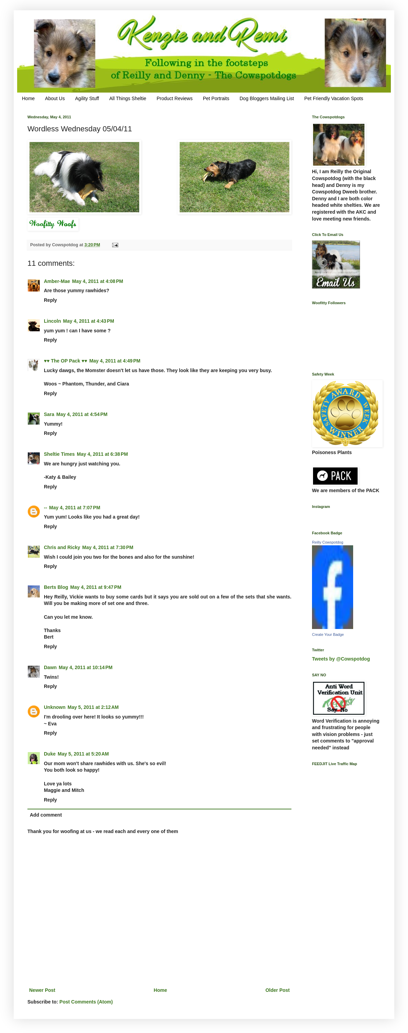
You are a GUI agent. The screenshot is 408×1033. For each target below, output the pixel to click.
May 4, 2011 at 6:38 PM (102, 454)
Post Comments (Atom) (86, 1002)
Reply (50, 300)
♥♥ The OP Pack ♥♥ (65, 361)
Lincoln (52, 321)
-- (45, 507)
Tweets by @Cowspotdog (341, 659)
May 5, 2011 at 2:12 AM (93, 707)
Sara (49, 414)
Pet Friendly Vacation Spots (333, 98)
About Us (55, 98)
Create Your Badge (328, 634)
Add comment (46, 815)
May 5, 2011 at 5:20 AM (83, 754)
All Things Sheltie (127, 98)
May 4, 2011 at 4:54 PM (81, 414)
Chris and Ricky (62, 547)
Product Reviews (175, 98)
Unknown (54, 707)
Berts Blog (56, 587)
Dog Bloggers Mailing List (267, 98)
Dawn (50, 667)
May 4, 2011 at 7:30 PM (107, 547)
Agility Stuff (87, 98)
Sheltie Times (59, 454)
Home (28, 98)
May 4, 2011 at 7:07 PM (74, 507)
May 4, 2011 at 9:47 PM (95, 587)
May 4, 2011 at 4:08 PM (97, 281)
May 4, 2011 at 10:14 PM (85, 667)
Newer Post (42, 990)
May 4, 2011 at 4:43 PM (88, 321)
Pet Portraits (216, 98)
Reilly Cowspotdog (327, 542)
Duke (50, 754)
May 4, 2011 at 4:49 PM (114, 361)
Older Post (277, 990)
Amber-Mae (57, 281)
